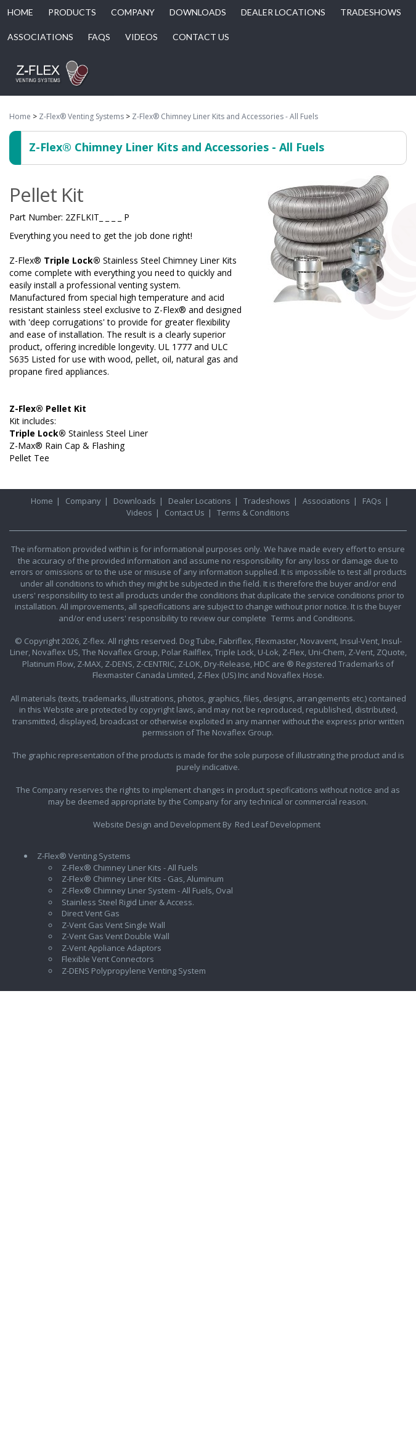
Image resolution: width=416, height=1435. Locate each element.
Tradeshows (266, 500)
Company (83, 500)
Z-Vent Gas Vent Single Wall (113, 925)
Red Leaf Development (277, 824)
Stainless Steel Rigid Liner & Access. (128, 902)
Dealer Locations (199, 500)
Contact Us (185, 512)
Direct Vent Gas (91, 913)
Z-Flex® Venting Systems (81, 116)
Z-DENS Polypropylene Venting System (134, 970)
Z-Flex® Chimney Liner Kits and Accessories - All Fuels (225, 116)
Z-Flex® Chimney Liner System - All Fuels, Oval (147, 890)
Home (20, 116)
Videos (139, 512)
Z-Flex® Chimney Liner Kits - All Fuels (130, 867)
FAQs (371, 500)
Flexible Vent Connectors (108, 958)
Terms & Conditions (253, 512)
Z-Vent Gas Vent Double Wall (115, 936)
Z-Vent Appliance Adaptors (111, 947)
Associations (326, 500)
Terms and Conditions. (313, 618)
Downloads (134, 500)
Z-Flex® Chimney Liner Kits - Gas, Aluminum (143, 878)
